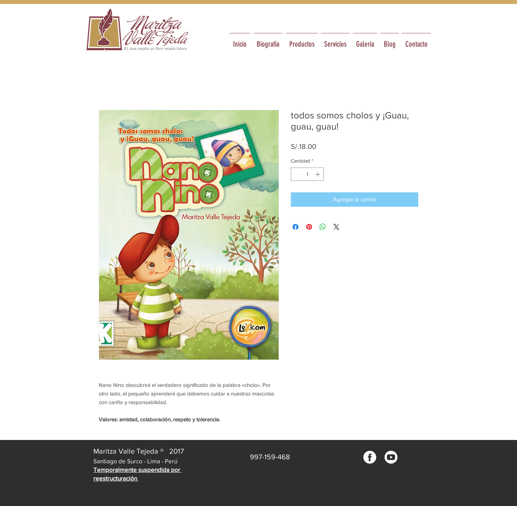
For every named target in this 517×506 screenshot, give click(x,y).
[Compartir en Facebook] (295, 226)
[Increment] (318, 174)
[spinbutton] (307, 174)
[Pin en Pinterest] (309, 226)
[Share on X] (336, 226)
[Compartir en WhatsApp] (322, 226)
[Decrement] (296, 174)
